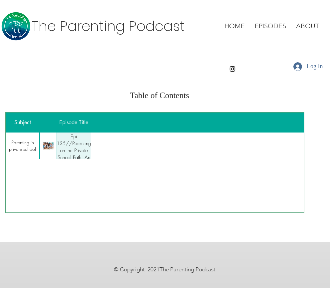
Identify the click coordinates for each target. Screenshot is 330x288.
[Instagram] (232, 69)
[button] (270, 26)
